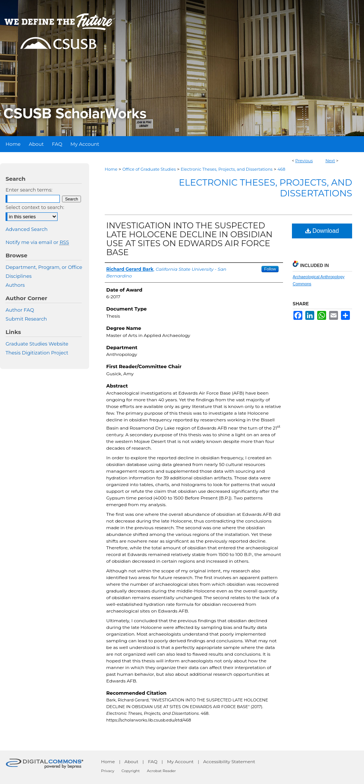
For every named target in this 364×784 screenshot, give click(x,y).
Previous (304, 160)
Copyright (130, 770)
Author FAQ (20, 310)
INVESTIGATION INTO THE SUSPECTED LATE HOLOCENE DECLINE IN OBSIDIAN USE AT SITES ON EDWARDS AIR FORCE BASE (189, 239)
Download (322, 231)
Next (330, 160)
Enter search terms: (29, 190)
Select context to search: (35, 207)
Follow (270, 269)
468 (281, 169)
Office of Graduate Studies (149, 169)
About (131, 761)
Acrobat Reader (161, 770)
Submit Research (26, 319)
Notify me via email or (37, 242)
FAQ (152, 761)
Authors (15, 285)
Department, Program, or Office (44, 267)
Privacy (107, 770)
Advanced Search (27, 229)
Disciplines (19, 276)
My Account (180, 761)
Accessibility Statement (229, 761)
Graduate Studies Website (37, 344)
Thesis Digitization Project (37, 353)
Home (111, 169)
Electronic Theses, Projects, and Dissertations (227, 169)
